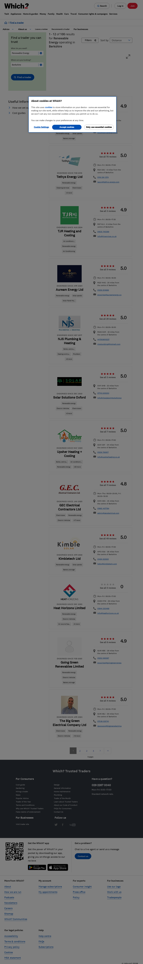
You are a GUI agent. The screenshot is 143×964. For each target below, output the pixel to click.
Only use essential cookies (99, 127)
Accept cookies (66, 127)
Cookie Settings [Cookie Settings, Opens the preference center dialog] (41, 127)
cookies (48, 107)
